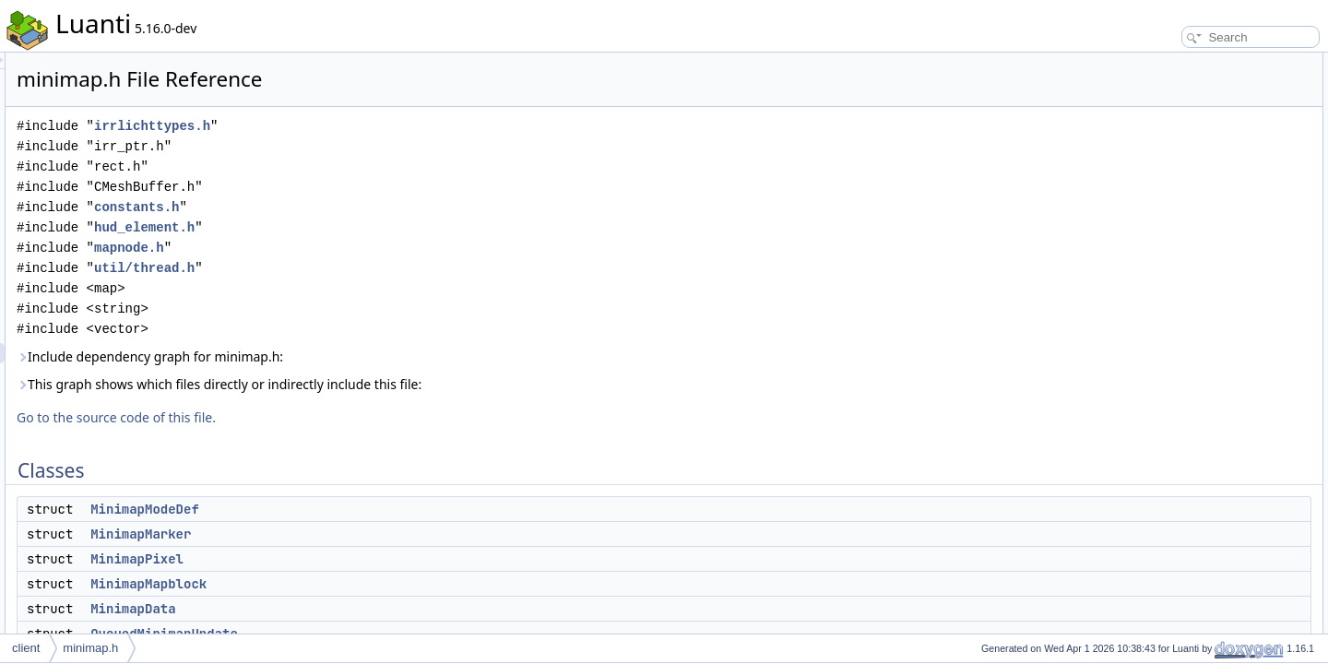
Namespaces (1154, 245)
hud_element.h (375, 227)
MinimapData (363, 608)
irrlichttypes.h (383, 126)
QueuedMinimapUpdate (1195, 184)
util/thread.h (375, 268)
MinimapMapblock (379, 583)
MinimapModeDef (375, 509)
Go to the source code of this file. (346, 417)
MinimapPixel (367, 559)
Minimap (1158, 225)
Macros (1140, 306)
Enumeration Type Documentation (1205, 468)
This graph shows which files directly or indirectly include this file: (449, 384)
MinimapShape (1174, 387)
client (26, 648)
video (1150, 265)
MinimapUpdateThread (1193, 204)
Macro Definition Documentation (1201, 407)
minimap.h (90, 648)
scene (1152, 285)
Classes (1142, 62)
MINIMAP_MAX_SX (1186, 326)
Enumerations (1156, 367)
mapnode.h (360, 247)
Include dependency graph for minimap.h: (380, 356)
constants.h (367, 207)
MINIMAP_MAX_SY (1186, 346)
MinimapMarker (371, 534)
